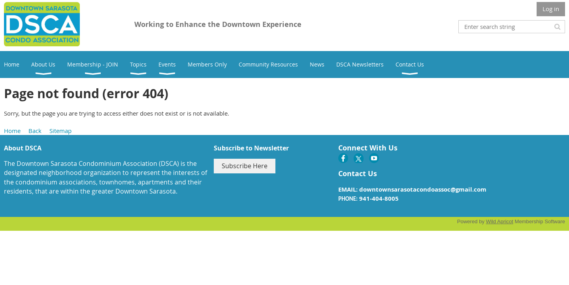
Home (12, 131)
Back (34, 131)
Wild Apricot (499, 221)
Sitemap (60, 131)
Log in (551, 9)
